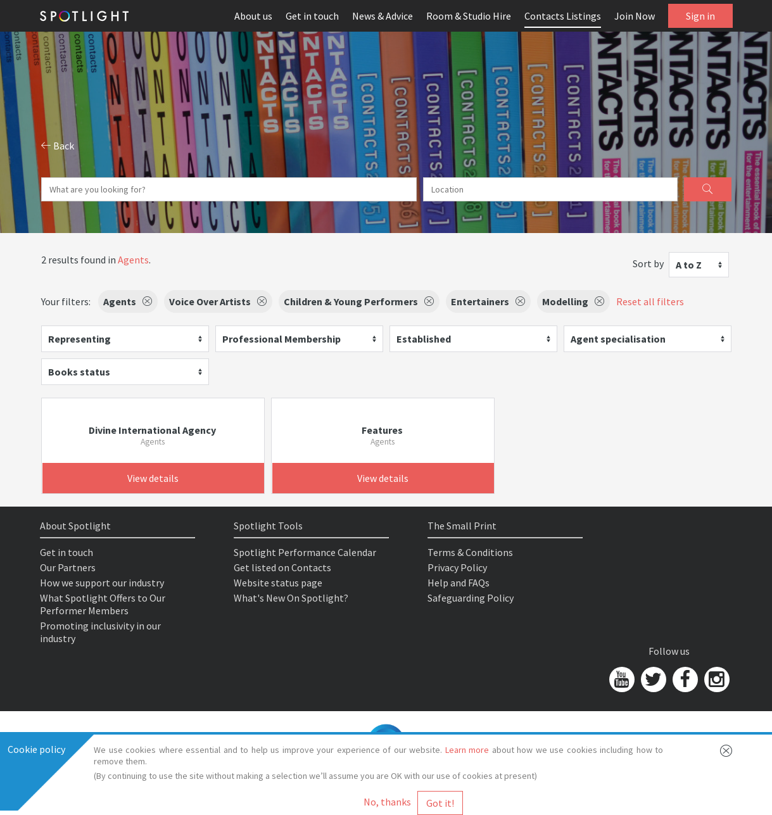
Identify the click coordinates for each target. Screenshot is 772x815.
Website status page (278, 582)
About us (253, 15)
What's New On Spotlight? (291, 597)
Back (57, 145)
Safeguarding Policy (470, 597)
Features (382, 430)
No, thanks (387, 801)
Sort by (648, 263)
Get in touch (312, 15)
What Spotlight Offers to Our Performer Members (102, 604)
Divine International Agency (152, 430)
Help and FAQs (458, 582)
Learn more (467, 749)
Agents (133, 259)
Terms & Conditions (470, 552)
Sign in (700, 15)
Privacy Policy (457, 567)
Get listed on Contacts (282, 567)
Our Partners (68, 567)
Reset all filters (650, 301)
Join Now (634, 15)
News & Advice (382, 15)
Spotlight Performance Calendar (305, 552)
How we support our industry (102, 582)
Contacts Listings (562, 15)
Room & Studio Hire (468, 15)
